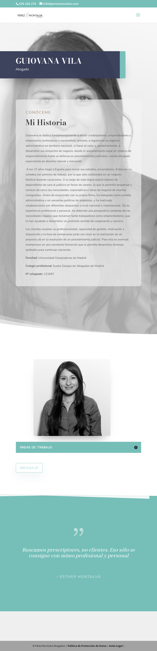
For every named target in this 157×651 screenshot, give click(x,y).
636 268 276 (27, 4)
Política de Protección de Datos (87, 646)
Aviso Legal (116, 646)
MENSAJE (29, 467)
